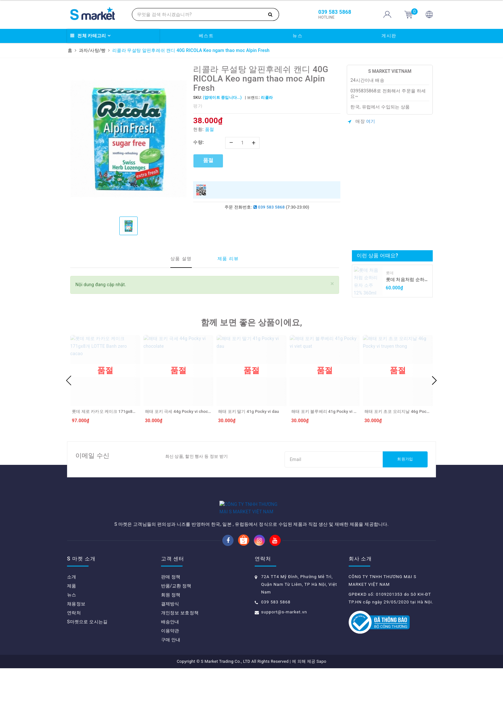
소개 (71, 625)
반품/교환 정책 (176, 634)
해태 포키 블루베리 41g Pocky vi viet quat (330, 411)
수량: (198, 142)
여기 (370, 121)
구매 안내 (171, 688)
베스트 (206, 35)
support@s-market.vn (284, 660)
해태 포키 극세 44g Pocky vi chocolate (181, 411)
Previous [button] (68, 380)
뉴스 (298, 35)
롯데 (390, 273)
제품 (71, 634)
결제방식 (170, 652)
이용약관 (170, 679)
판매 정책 (171, 625)
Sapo (322, 710)
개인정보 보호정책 (180, 661)
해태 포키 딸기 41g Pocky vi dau (248, 411)
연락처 (74, 661)
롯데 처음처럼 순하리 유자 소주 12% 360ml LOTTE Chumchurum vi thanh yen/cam (407, 280)
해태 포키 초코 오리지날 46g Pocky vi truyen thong (412, 411)
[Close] (332, 283)
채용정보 (76, 652)
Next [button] (434, 380)
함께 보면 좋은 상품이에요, (251, 322)
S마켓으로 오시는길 (87, 670)
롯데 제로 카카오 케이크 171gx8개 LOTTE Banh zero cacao (127, 411)
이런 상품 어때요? (377, 255)
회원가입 (405, 459)
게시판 (388, 35)
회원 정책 (171, 643)
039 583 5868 (269, 207)
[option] (128, 138)
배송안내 (170, 670)
